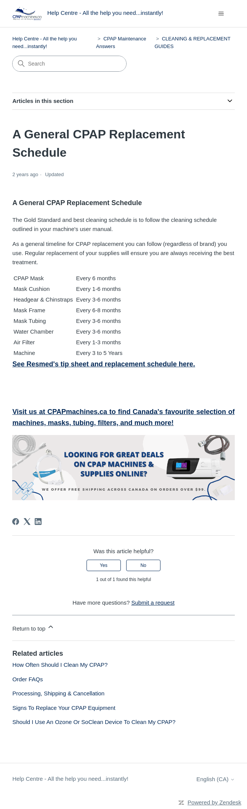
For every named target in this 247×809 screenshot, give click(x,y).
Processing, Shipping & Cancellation (58, 693)
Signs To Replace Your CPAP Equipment (63, 708)
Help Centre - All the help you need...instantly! (70, 778)
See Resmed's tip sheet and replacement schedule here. (103, 364)
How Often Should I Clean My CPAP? (59, 664)
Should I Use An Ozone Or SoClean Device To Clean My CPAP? (93, 722)
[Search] (69, 63)
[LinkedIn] (38, 521)
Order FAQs (27, 679)
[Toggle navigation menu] (221, 14)
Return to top (33, 627)
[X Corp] (27, 521)
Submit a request (152, 602)
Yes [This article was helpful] (103, 565)
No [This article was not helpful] (143, 565)
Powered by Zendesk (214, 802)
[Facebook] (15, 521)
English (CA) (215, 779)
